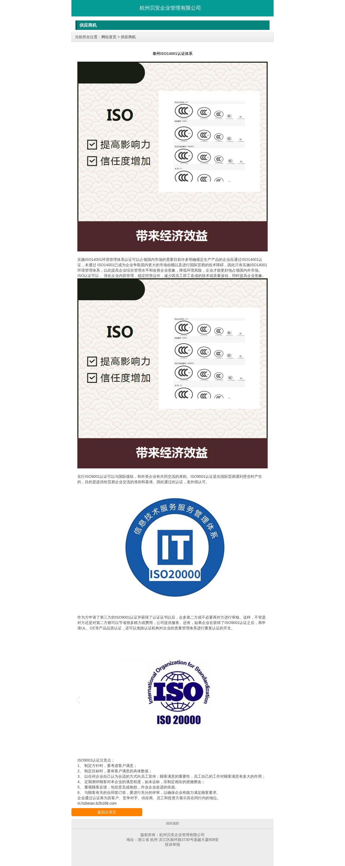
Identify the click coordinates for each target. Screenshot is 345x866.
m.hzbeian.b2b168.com (97, 803)
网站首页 (108, 37)
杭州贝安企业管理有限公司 (170, 8)
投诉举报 (172, 844)
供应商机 (128, 37)
